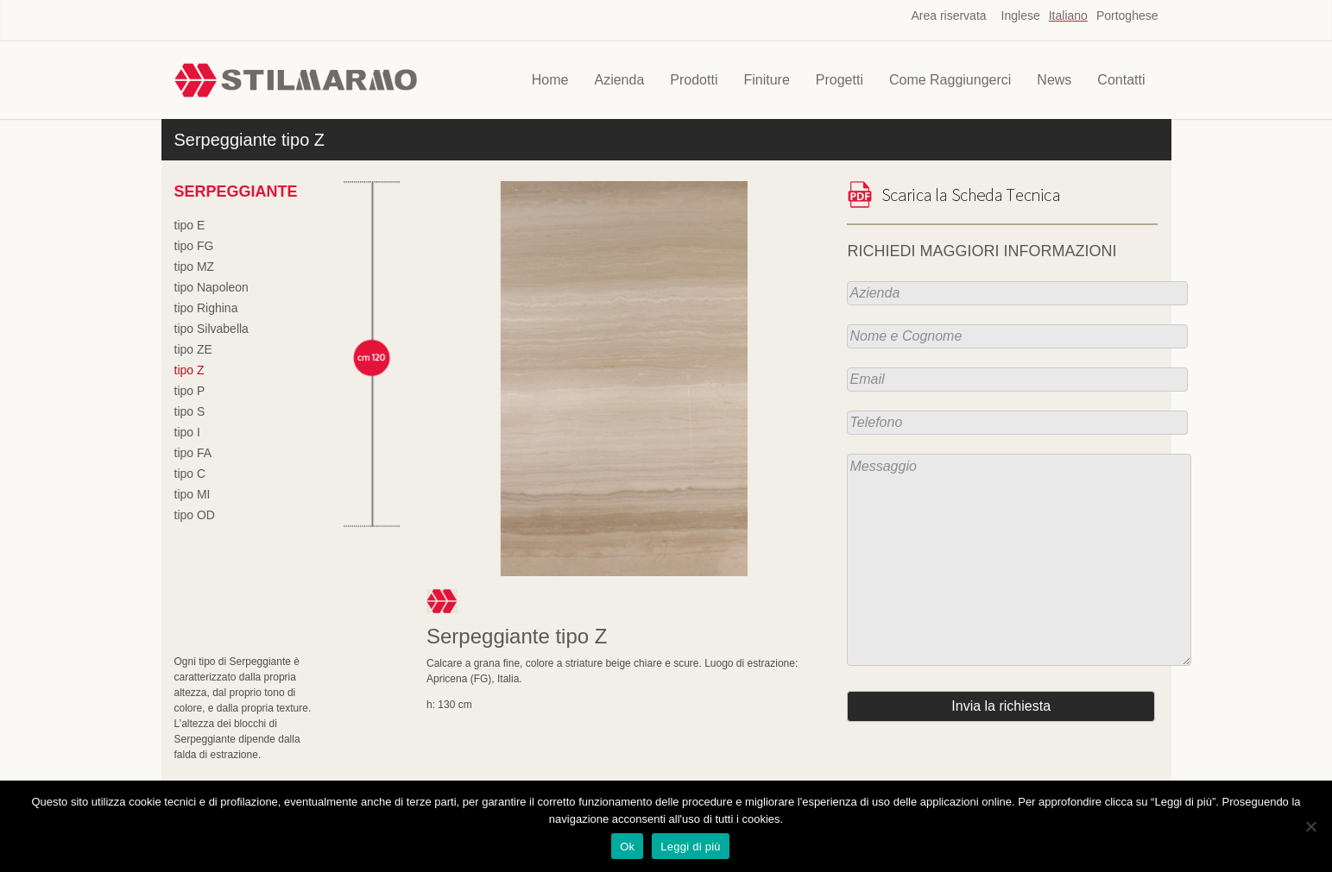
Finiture (766, 79)
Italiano (1068, 15)
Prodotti (693, 79)
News (1054, 79)
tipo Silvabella (211, 329)
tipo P (189, 391)
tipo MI (192, 494)
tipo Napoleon (211, 287)
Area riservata (948, 15)
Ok (627, 846)
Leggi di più (690, 846)
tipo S (189, 411)
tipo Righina (206, 308)
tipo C (190, 473)
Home (550, 79)
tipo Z (189, 370)
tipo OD (194, 515)
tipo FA (193, 453)
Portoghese (1127, 15)
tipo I (187, 432)
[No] (1310, 826)
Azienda (619, 79)
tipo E (189, 225)
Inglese (1020, 15)
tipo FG (194, 246)
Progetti (839, 79)
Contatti (1121, 79)
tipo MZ (194, 266)
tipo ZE (193, 349)
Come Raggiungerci (950, 79)
